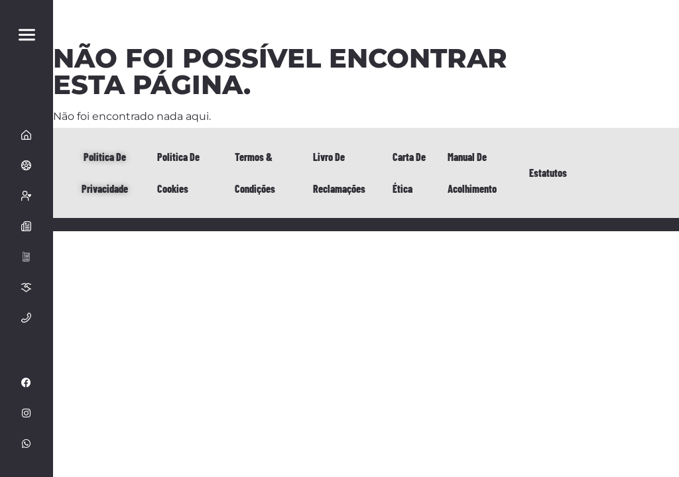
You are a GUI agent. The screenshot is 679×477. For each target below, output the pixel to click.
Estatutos (548, 172)
